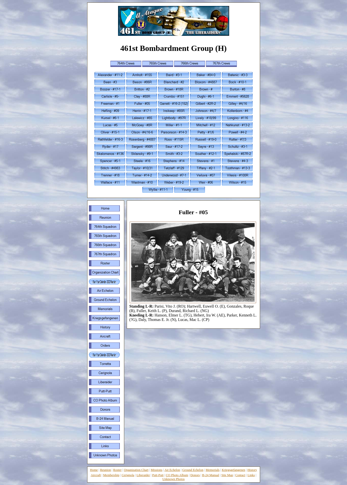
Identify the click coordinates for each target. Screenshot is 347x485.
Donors (195, 475)
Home (94, 470)
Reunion (105, 470)
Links (251, 475)
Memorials (213, 470)
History (252, 470)
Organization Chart (136, 470)
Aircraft (96, 475)
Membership (111, 475)
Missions (156, 470)
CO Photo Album (177, 475)
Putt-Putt (157, 475)
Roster (117, 470)
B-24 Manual (210, 475)
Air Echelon (172, 470)
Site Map (227, 475)
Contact (240, 475)
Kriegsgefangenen (233, 470)
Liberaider (143, 475)
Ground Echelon (193, 470)
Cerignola (128, 475)
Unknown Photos (174, 479)
